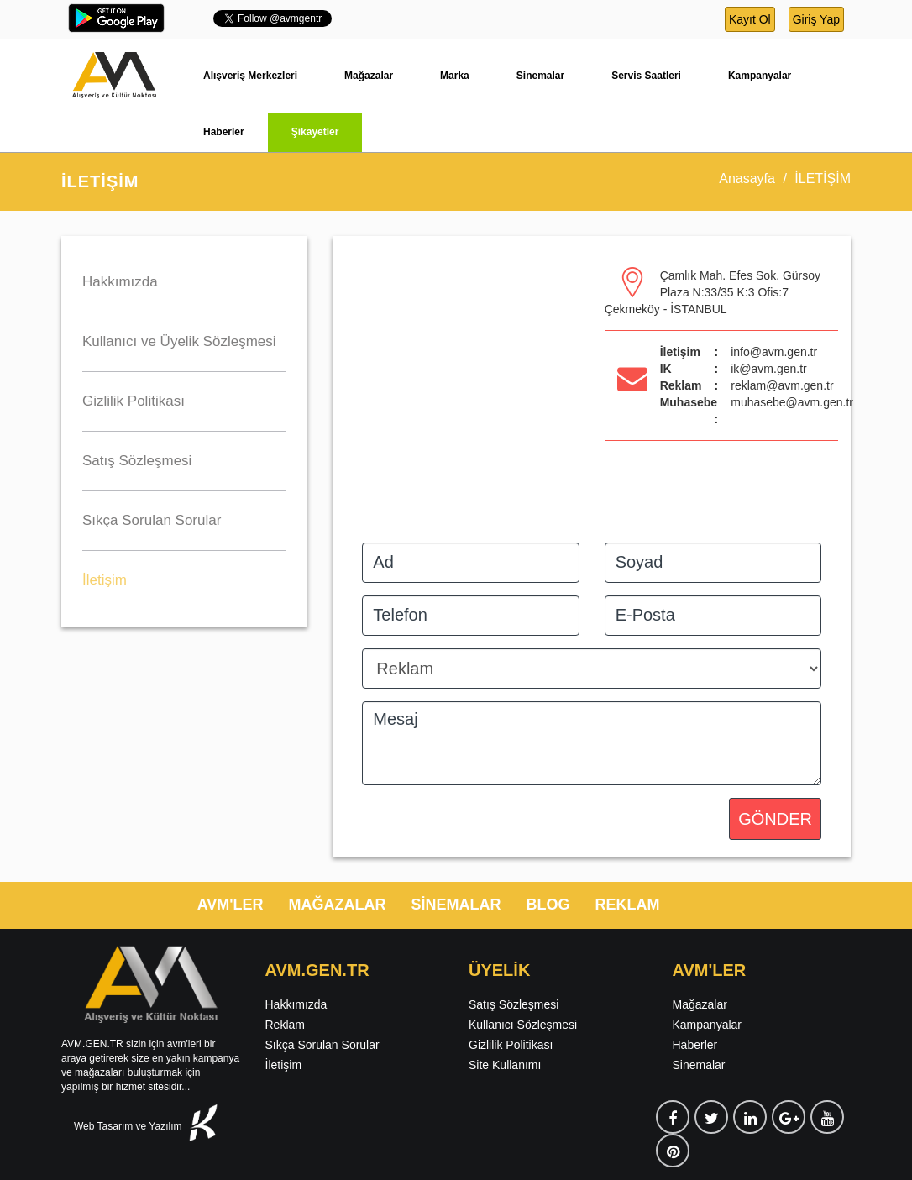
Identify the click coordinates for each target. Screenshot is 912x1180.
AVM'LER (230, 904)
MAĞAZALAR (337, 904)
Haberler (223, 132)
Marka (454, 75)
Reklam (285, 1024)
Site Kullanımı (505, 1065)
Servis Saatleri (646, 75)
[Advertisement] (184, 740)
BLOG (548, 904)
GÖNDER (775, 819)
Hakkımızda (296, 1004)
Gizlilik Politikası (511, 1045)
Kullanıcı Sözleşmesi (523, 1024)
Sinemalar (540, 75)
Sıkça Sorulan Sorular (322, 1045)
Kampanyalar (759, 75)
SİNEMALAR (456, 904)
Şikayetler (315, 132)
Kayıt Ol (750, 19)
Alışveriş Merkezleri (250, 75)
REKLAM (627, 904)
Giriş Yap (816, 19)
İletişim (283, 1065)
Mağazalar (368, 75)
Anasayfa (747, 178)
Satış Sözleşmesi (513, 1004)
